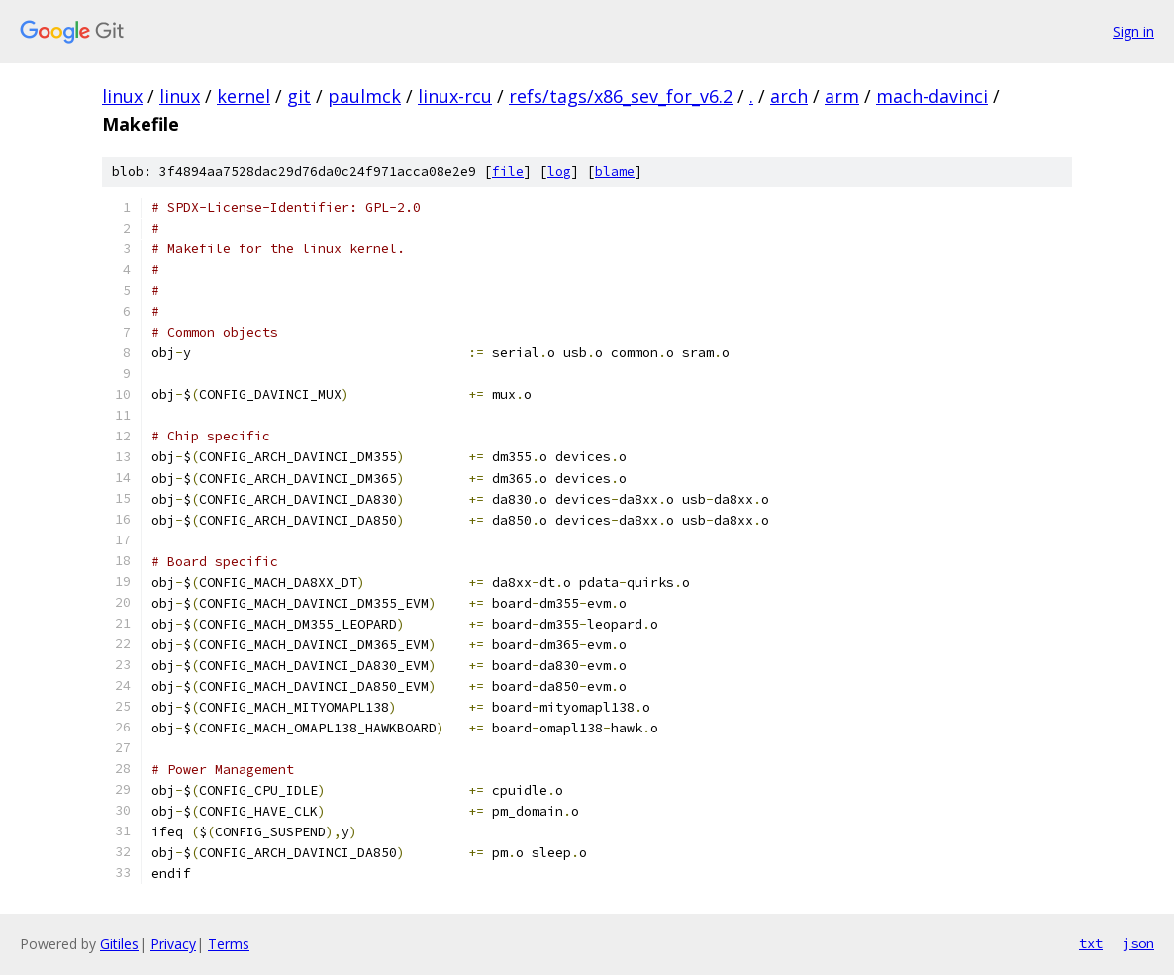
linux (122, 96)
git (299, 96)
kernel (243, 96)
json (1138, 943)
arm (842, 96)
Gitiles (119, 943)
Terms (228, 943)
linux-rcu (455, 96)
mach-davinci (932, 96)
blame (615, 171)
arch (789, 96)
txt (1091, 943)
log (559, 171)
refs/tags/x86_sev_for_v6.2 (621, 96)
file (508, 171)
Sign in (1133, 31)
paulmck (364, 96)
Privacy (173, 943)
